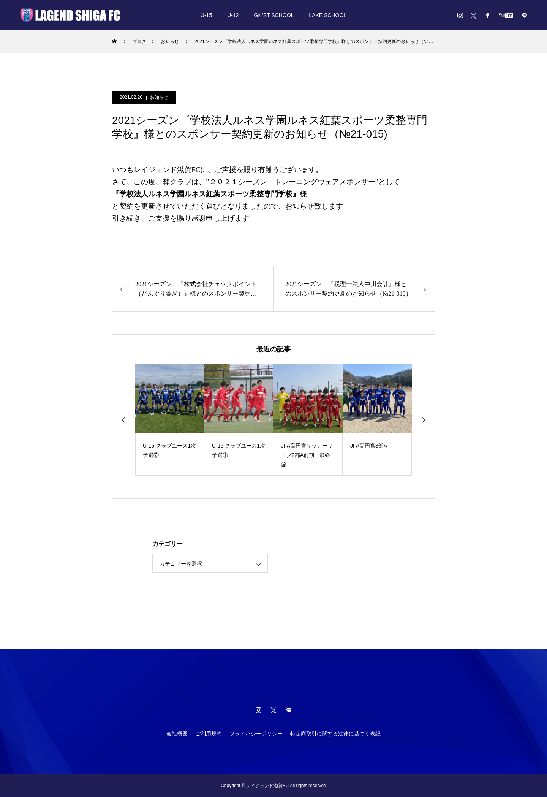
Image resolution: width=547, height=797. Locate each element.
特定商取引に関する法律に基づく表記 (335, 734)
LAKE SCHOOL (327, 15)
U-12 (233, 15)
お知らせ (159, 97)
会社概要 (177, 734)
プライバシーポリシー (256, 734)
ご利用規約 (208, 734)
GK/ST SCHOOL (274, 15)
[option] (169, 420)
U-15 (206, 15)
